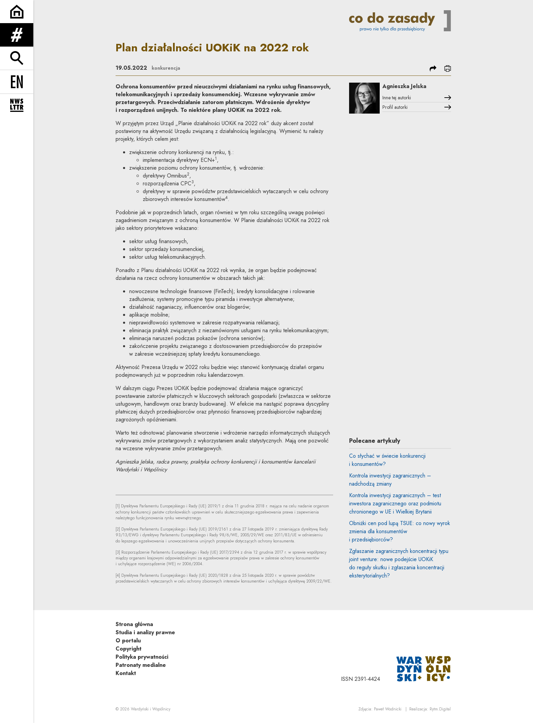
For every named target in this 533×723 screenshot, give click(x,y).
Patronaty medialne (141, 665)
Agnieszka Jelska (414, 87)
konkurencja (168, 68)
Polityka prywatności (142, 657)
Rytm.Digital (440, 710)
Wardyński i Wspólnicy (150, 710)
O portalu (128, 640)
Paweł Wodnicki (387, 710)
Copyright (128, 649)
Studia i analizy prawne (145, 632)
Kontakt (126, 673)
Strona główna (134, 624)
